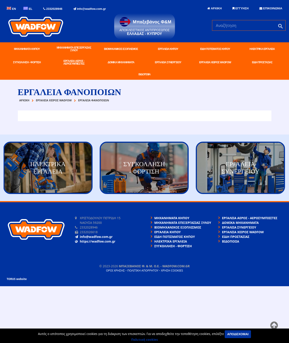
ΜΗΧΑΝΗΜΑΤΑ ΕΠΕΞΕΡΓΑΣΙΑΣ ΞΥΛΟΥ (74, 49)
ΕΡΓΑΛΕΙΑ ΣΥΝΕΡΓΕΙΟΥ (168, 62)
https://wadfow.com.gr (95, 241)
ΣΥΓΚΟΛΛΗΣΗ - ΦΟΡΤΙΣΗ (27, 62)
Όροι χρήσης (115, 270)
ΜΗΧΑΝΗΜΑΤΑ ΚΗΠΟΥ (27, 49)
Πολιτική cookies (144, 339)
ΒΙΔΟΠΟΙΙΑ (145, 74)
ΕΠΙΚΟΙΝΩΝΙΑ (270, 8)
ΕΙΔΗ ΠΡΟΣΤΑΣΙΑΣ (262, 62)
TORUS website (17, 279)
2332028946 (52, 8)
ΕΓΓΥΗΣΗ (240, 8)
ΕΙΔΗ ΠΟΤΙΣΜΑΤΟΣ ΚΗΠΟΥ (215, 49)
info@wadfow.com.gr (89, 8)
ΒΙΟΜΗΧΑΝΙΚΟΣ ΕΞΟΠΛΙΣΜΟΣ (121, 49)
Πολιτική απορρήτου (142, 270)
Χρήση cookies (172, 270)
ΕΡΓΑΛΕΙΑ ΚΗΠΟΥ (168, 49)
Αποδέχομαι (238, 334)
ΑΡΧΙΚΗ (214, 8)
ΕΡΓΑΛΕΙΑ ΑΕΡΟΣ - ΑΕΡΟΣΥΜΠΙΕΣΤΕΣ (74, 62)
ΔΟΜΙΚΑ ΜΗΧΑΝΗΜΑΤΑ (121, 62)
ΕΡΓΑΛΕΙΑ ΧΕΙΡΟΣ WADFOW (215, 62)
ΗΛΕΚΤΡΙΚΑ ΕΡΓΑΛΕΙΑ (262, 49)
